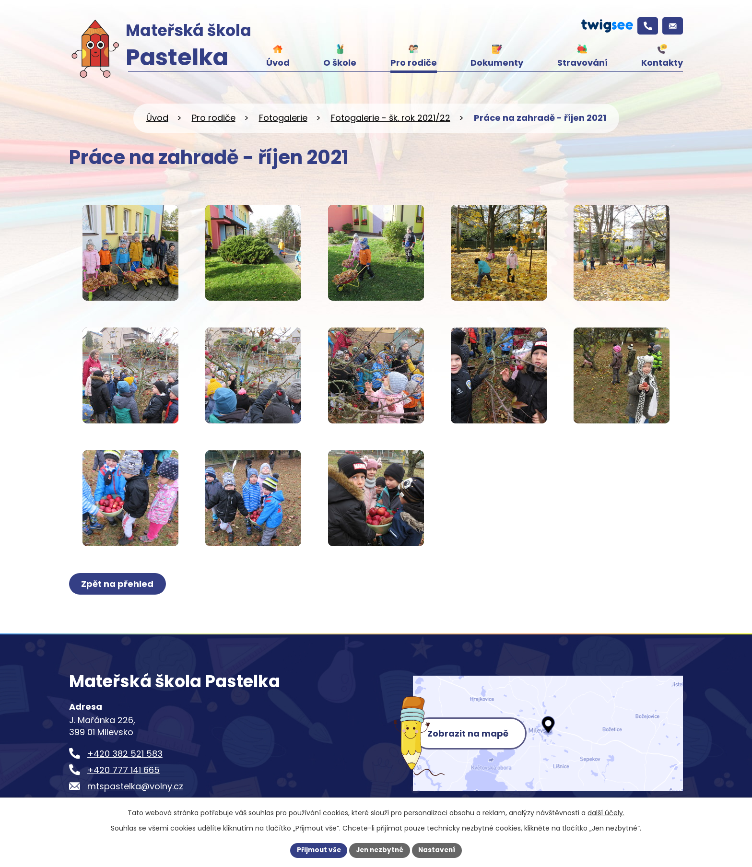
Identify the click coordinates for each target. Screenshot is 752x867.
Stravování (582, 63)
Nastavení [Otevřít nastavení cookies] (439, 850)
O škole (339, 63)
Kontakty (662, 63)
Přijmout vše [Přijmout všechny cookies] (316, 850)
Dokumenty (496, 63)
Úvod (278, 63)
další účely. (606, 812)
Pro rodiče (413, 63)
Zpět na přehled (118, 584)
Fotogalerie (283, 118)
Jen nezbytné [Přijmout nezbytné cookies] (379, 850)
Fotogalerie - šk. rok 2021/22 (390, 118)
